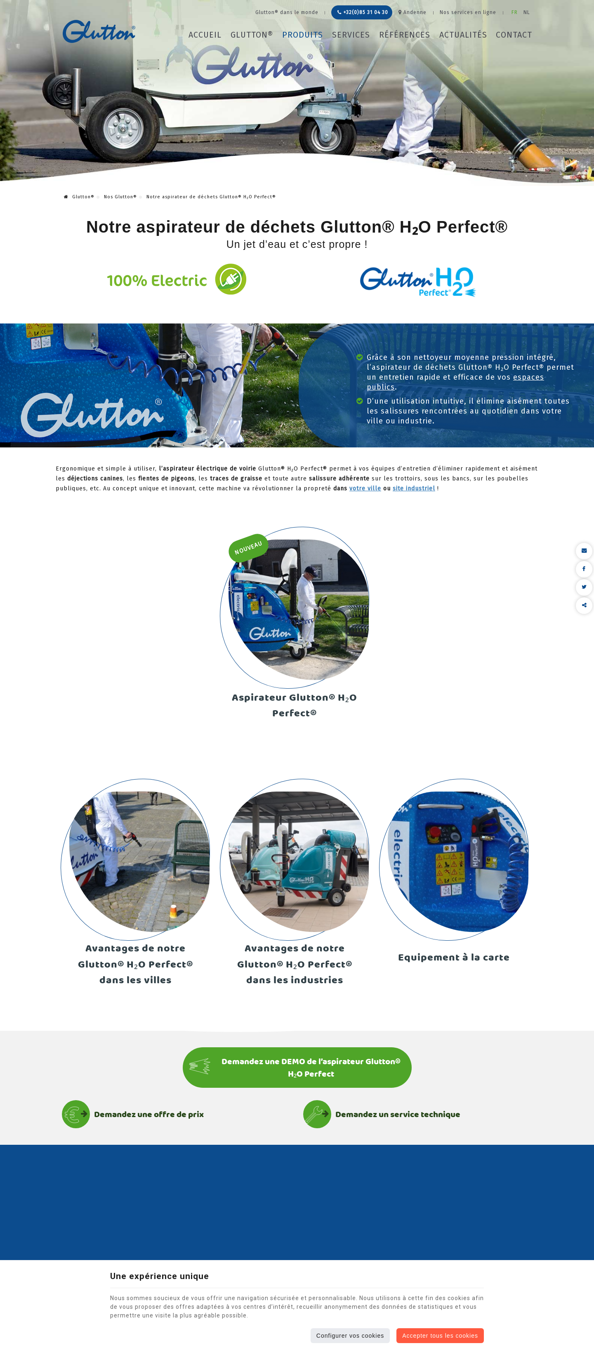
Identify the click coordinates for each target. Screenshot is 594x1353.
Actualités (463, 35)
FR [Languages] (515, 12)
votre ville (365, 488)
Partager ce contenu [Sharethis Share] (584, 605)
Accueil (205, 35)
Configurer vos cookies (350, 1335)
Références (404, 35)
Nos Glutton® (120, 197)
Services (351, 35)
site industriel (414, 488)
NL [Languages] (526, 12)
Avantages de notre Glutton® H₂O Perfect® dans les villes (135, 964)
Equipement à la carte (454, 957)
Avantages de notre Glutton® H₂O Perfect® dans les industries (294, 964)
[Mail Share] (584, 551)
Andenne (412, 12)
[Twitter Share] (584, 587)
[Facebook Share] (584, 569)
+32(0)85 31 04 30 (362, 12)
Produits (302, 35)
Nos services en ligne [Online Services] (468, 12)
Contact (514, 35)
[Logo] (99, 31)
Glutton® (252, 35)
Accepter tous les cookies (440, 1335)
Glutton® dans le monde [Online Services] (286, 12)
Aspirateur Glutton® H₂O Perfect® (294, 705)
